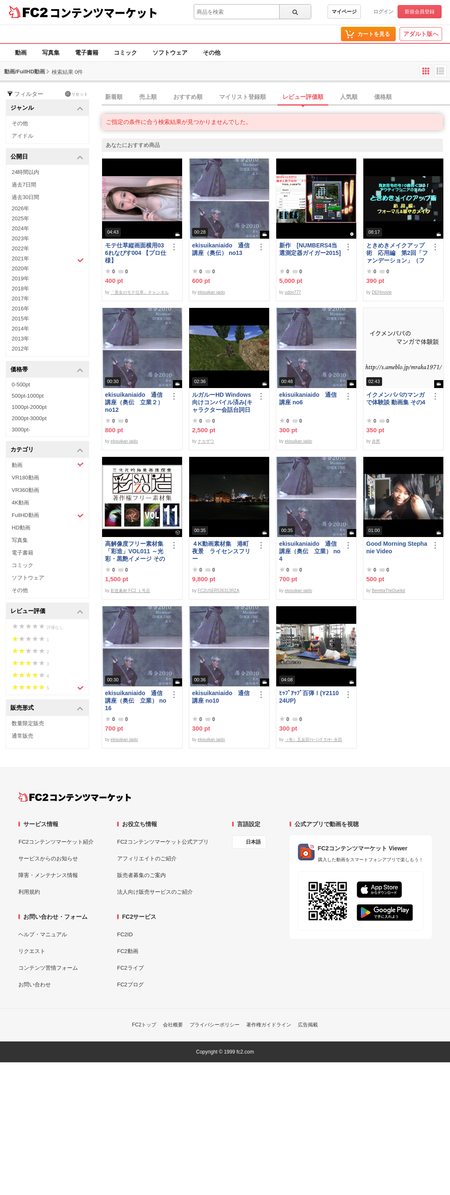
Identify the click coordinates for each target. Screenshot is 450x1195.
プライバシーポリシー (215, 1025)
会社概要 (173, 1025)
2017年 (20, 298)
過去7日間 (24, 185)
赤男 (376, 441)
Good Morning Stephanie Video (396, 547)
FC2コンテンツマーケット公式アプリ (163, 842)
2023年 (20, 238)
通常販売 (22, 736)
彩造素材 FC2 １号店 (130, 590)
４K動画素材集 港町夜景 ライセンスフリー (221, 551)
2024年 (20, 228)
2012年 (20, 348)
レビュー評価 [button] (46, 611)
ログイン (383, 12)
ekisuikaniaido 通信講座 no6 (308, 398)
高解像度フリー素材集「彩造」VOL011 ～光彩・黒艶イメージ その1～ (135, 551)
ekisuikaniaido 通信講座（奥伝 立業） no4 (309, 551)
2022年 (20, 248)
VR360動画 (25, 490)
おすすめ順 (187, 96)
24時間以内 (25, 172)
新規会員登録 (420, 12)
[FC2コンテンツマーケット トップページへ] (74, 797)
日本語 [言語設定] (253, 842)
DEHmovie (382, 292)
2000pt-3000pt (29, 418)
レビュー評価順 (302, 96)
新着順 (113, 96)
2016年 (20, 308)
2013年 (20, 338)
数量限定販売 (28, 723)
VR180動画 (25, 477)
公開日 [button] (46, 157)
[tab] (276, 97)
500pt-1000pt (28, 396)
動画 (21, 52)
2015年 (20, 318)
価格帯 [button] (46, 370)
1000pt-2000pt (29, 407)
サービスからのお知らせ (48, 858)
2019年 (20, 278)
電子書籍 (86, 52)
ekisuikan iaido (211, 292)
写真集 (51, 52)
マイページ (344, 12)
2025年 (20, 218)
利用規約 (29, 892)
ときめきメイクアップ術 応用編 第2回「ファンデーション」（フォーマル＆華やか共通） (397, 253)
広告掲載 (308, 1025)
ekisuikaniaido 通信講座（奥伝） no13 (221, 249)
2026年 (20, 208)
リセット (76, 94)
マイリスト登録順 (242, 96)
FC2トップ (144, 1025)
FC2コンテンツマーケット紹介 (56, 842)
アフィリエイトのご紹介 (147, 858)
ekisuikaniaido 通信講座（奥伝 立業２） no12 (134, 402)
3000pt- (21, 429)
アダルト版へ (420, 33)
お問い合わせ (34, 984)
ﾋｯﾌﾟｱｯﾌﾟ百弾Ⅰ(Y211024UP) (309, 697)
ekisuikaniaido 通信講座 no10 (221, 697)
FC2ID (125, 934)
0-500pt (21, 384)
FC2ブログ (130, 984)
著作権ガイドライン (268, 1025)
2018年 (20, 288)
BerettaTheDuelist (388, 590)
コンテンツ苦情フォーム (48, 968)
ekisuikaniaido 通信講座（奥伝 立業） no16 (135, 700)
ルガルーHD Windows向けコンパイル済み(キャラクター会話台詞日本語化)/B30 (222, 402)
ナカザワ (206, 441)
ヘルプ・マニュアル (42, 934)
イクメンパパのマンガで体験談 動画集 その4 (395, 398)
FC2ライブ (130, 968)
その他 (211, 52)
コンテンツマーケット (104, 12)
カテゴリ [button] (46, 450)
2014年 (20, 328)
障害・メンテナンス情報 (48, 875)
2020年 (20, 268)
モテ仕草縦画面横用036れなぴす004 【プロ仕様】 (135, 253)
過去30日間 (25, 197)
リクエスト (31, 951)
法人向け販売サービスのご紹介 (155, 892)
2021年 (48, 259)
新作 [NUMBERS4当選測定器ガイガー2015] (310, 249)
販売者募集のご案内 (141, 875)
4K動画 (20, 502)
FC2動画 (127, 951)
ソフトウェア (170, 52)
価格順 (383, 96)
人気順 (349, 96)
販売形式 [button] (46, 708)
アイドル (22, 136)
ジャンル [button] (46, 108)
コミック (125, 52)
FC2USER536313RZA (218, 590)
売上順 (148, 96)
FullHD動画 (48, 515)
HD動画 (21, 527)
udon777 (293, 292)
